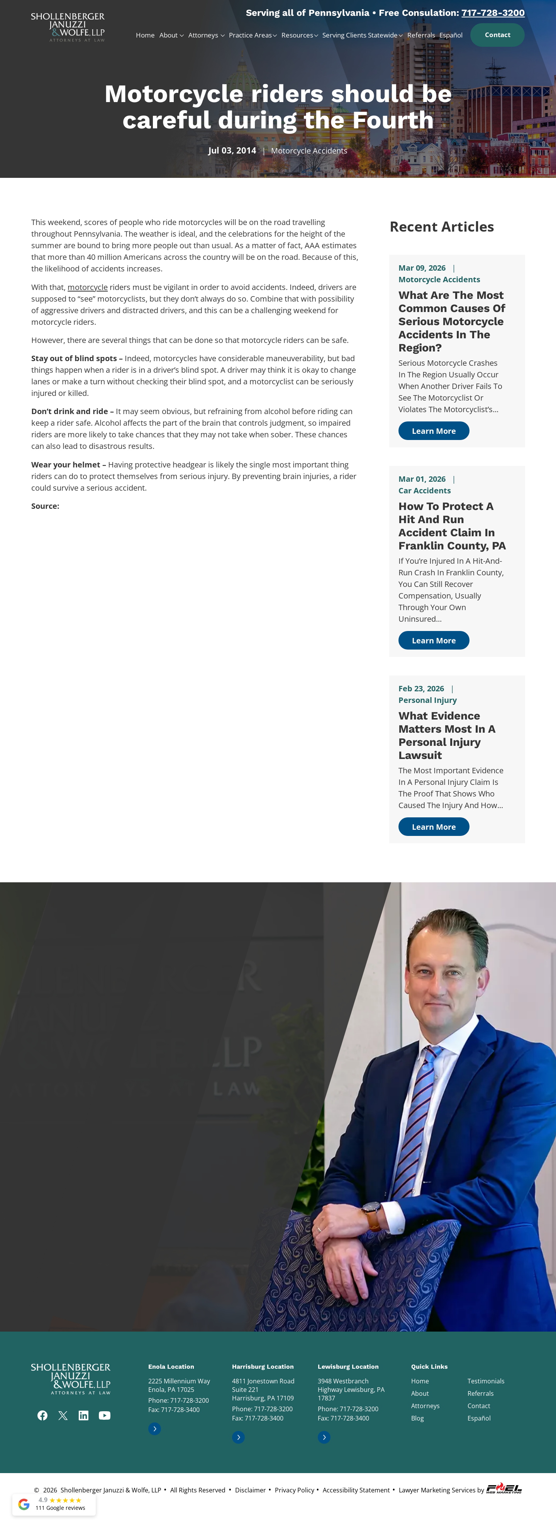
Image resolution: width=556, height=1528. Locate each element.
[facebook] (42, 1416)
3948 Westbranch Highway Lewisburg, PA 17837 (351, 1389)
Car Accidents (424, 490)
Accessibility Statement (356, 1490)
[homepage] (68, 24)
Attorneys (204, 35)
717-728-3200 (493, 12)
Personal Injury (427, 700)
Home (145, 35)
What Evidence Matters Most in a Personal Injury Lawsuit (446, 735)
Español (451, 35)
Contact (497, 34)
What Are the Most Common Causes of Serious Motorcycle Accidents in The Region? (451, 321)
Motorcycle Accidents (309, 150)
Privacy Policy (294, 1490)
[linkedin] (83, 1416)
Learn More (434, 431)
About (169, 35)
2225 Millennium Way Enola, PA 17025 (179, 1385)
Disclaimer (250, 1490)
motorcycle (88, 287)
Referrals (421, 35)
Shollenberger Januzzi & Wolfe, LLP (111, 1490)
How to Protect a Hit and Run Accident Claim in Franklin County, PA (452, 526)
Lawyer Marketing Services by (461, 1488)
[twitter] (63, 1416)
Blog (417, 1418)
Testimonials (486, 1381)
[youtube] (104, 1416)
